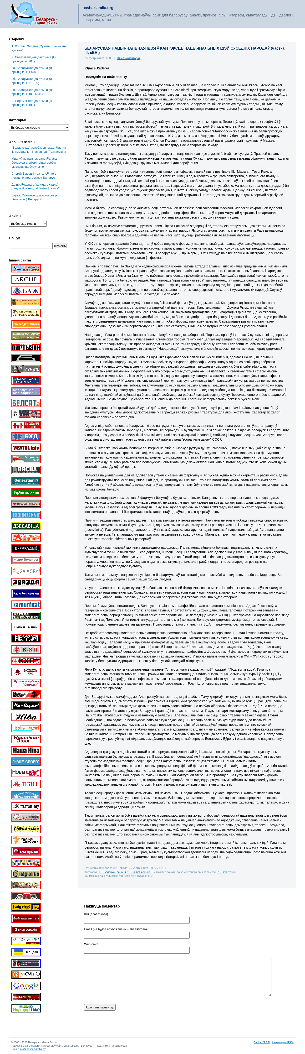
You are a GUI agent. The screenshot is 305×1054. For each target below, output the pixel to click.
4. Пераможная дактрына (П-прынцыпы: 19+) (32, 103)
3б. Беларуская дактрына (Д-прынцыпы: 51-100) (32, 81)
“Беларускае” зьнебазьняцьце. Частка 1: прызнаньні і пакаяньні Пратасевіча (38, 149)
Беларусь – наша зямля (34, 14)
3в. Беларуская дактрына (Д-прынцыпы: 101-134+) (32, 92)
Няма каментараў (129, 58)
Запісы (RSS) (262, 1042)
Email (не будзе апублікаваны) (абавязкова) (115, 929)
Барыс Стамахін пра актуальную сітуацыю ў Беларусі (34, 197)
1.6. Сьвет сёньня (138, 871)
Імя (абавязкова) (96, 914)
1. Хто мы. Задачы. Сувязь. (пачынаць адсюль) (38, 48)
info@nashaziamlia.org (33, 1049)
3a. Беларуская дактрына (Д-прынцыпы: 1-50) (32, 70)
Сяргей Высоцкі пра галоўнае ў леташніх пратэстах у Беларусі (33, 175)
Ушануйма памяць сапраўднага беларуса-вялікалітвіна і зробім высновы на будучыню (34, 162)
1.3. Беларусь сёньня (112, 871)
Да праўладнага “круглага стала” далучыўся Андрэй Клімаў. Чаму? (35, 186)
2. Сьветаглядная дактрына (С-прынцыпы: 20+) (33, 59)
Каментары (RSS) (283, 1042)
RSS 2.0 (222, 871)
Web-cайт (91, 944)
